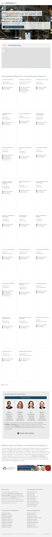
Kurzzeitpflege (6, 89)
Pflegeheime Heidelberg (7, 522)
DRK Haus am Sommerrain (42, 79)
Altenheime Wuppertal (32, 501)
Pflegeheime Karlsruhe (32, 516)
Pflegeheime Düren (31, 524)
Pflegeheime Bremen (32, 513)
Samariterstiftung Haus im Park (25, 182)
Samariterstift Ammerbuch (42, 147)
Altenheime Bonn (31, 495)
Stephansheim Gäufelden (8, 283)
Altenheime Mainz (31, 498)
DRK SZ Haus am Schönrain (42, 317)
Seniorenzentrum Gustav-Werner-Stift (25, 318)
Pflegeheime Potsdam (32, 519)
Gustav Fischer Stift (6, 351)
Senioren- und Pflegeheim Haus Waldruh (8, 216)
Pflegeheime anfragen (25, 397)
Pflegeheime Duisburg (32, 521)
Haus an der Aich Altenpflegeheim (40, 114)
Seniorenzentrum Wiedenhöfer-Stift (6, 318)
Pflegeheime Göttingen (7, 525)
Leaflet (33, 67)
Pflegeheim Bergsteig (41, 283)
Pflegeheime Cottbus (6, 524)
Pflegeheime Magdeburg (33, 522)
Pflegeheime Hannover (7, 519)
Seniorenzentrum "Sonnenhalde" (23, 216)
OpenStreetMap (43, 67)
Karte (4, 45)
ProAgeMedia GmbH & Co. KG (12, 533)
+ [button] (3, 49)
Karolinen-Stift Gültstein (7, 79)
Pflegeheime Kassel (6, 527)
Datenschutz (20, 533)
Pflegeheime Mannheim (7, 521)
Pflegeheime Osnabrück (32, 527)
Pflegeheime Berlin (6, 513)
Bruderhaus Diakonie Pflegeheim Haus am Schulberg (7, 183)
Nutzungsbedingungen (27, 533)
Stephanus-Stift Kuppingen (25, 351)
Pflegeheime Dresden (7, 514)
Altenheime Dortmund (32, 496)
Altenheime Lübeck (31, 500)
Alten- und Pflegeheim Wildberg (41, 216)
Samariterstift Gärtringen (7, 147)
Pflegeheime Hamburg (7, 516)
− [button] (3, 51)
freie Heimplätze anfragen (14, 45)
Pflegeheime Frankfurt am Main (34, 517)
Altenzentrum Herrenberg (25, 79)
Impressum (34, 533)
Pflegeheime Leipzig (6, 517)
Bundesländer (13, 496)
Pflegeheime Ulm (31, 525)
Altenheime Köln (31, 493)
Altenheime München (32, 492)
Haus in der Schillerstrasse (8, 249)
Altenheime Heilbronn (32, 506)
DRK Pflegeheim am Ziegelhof (7, 114)
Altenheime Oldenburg (32, 504)
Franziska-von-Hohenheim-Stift (25, 148)
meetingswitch (37, 67)
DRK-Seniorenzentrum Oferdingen (24, 284)
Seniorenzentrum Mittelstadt (42, 249)
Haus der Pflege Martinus (25, 113)
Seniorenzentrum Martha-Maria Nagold (42, 182)
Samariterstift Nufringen (24, 249)
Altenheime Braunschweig (33, 503)
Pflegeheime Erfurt (31, 514)
